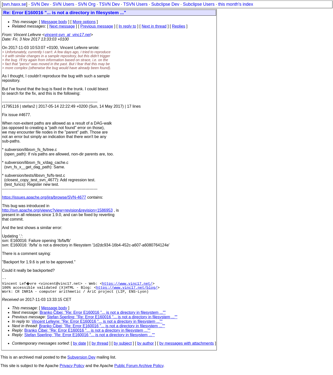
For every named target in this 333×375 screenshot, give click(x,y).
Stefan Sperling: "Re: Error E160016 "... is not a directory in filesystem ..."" (112, 320)
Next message (62, 26)
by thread (100, 346)
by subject (123, 346)
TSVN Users (135, 4)
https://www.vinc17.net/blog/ (126, 289)
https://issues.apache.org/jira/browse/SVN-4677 (44, 197)
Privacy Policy (71, 369)
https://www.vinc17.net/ (128, 284)
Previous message (96, 26)
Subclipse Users (199, 4)
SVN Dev (40, 4)
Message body (54, 22)
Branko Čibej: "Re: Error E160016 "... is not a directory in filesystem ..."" (103, 315)
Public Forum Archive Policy (138, 369)
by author (145, 346)
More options (84, 22)
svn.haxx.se (14, 4)
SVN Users (63, 4)
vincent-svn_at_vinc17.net (68, 35)
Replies (178, 26)
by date (79, 346)
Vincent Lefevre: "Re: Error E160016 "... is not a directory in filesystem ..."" (97, 324)
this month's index (235, 4)
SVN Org (86, 4)
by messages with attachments (186, 346)
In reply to (127, 26)
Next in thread (154, 26)
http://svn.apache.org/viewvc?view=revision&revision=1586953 (57, 210)
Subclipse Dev (165, 4)
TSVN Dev (109, 4)
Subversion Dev (81, 360)
